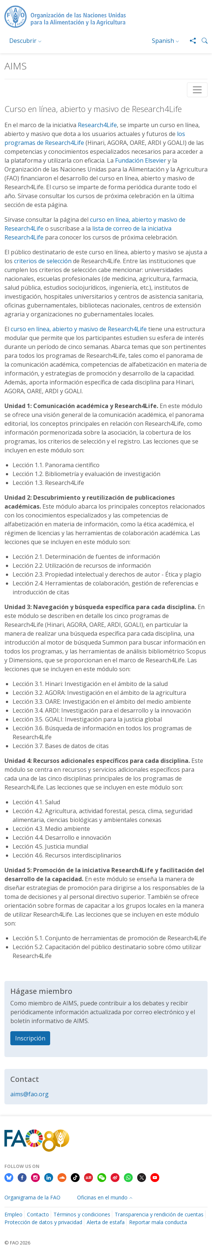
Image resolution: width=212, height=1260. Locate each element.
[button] (202, 41)
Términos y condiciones (81, 1214)
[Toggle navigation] (197, 89)
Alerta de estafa (106, 1222)
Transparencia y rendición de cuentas (159, 1214)
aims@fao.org (29, 1094)
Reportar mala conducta (158, 1222)
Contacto (38, 1214)
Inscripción (30, 1038)
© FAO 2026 (17, 1242)
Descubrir (23, 41)
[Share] (190, 41)
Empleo (13, 1214)
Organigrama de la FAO (32, 1197)
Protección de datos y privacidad (43, 1222)
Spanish (163, 41)
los (181, 134)
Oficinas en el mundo (102, 1197)
